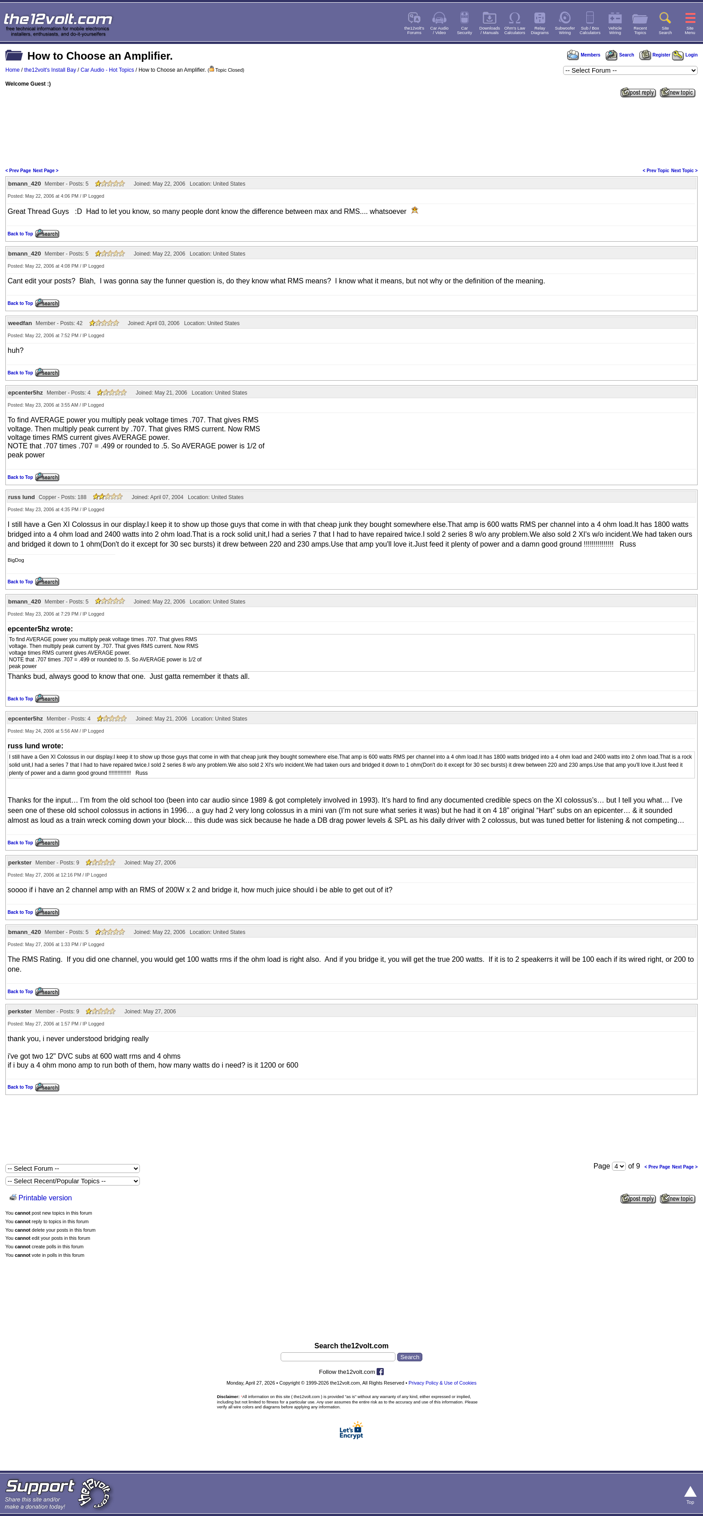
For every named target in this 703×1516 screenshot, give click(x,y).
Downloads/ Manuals (489, 30)
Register (655, 54)
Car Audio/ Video (439, 30)
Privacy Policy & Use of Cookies (442, 1383)
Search (619, 54)
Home (12, 70)
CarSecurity (464, 30)
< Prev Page (18, 170)
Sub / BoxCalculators (590, 30)
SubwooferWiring (565, 30)
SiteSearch (665, 30)
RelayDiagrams (540, 30)
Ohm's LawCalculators (514, 30)
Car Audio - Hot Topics (107, 70)
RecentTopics (640, 30)
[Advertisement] (351, 132)
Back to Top (20, 233)
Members (583, 54)
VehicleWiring (615, 30)
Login (685, 54)
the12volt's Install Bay (50, 70)
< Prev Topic (656, 170)
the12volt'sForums (414, 30)
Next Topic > (684, 170)
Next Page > (45, 170)
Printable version (45, 1198)
